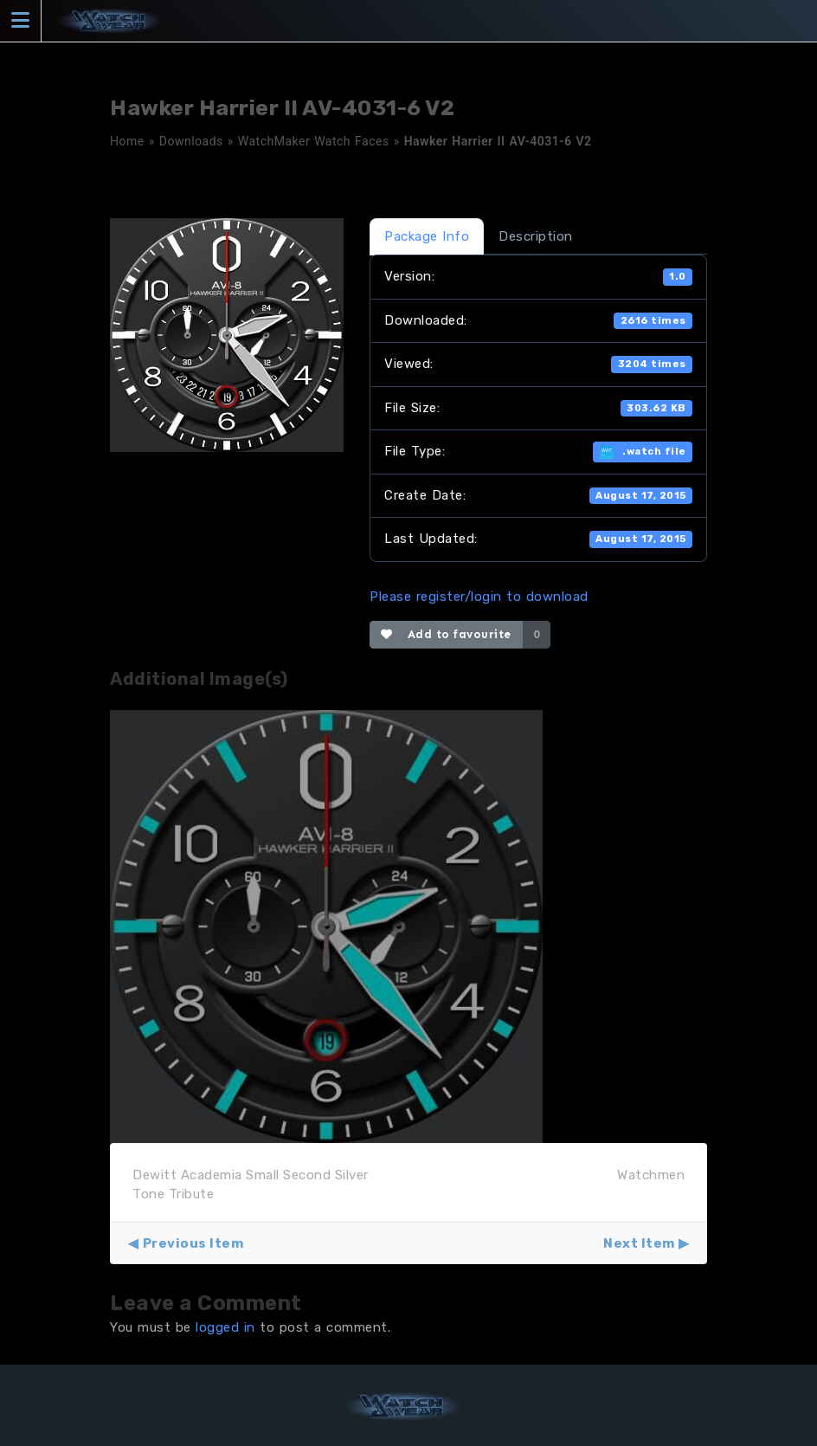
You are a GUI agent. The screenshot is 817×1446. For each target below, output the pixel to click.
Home (127, 141)
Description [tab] (536, 236)
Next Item (639, 1243)
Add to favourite (446, 634)
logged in (225, 1327)
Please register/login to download (479, 596)
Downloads (191, 141)
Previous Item (193, 1243)
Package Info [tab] (426, 236)
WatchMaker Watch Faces (313, 141)
